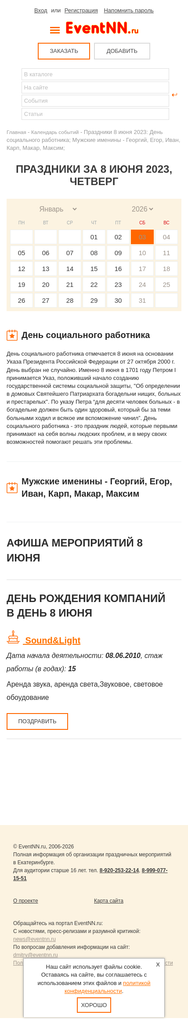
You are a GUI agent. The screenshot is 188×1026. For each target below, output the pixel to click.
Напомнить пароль (128, 10)
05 (21, 252)
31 (142, 300)
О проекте (25, 901)
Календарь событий (55, 132)
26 (21, 300)
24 (142, 284)
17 (142, 268)
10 (142, 252)
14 (70, 268)
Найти (13, 94)
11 (166, 252)
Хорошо (94, 1005)
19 (21, 284)
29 (94, 300)
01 (94, 237)
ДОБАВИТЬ (122, 51)
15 (94, 268)
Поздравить (37, 721)
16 (118, 268)
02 (118, 237)
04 (166, 237)
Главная (16, 132)
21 (70, 284)
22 (94, 284)
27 (46, 300)
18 (166, 268)
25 (166, 284)
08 (94, 252)
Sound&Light (51, 640)
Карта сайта (108, 901)
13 (46, 268)
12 (21, 268)
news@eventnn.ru (34, 939)
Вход (40, 10)
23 (118, 284)
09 (118, 252)
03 (142, 237)
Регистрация (81, 10)
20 (46, 284)
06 (46, 252)
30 (118, 300)
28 (70, 300)
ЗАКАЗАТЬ (64, 51)
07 (70, 252)
